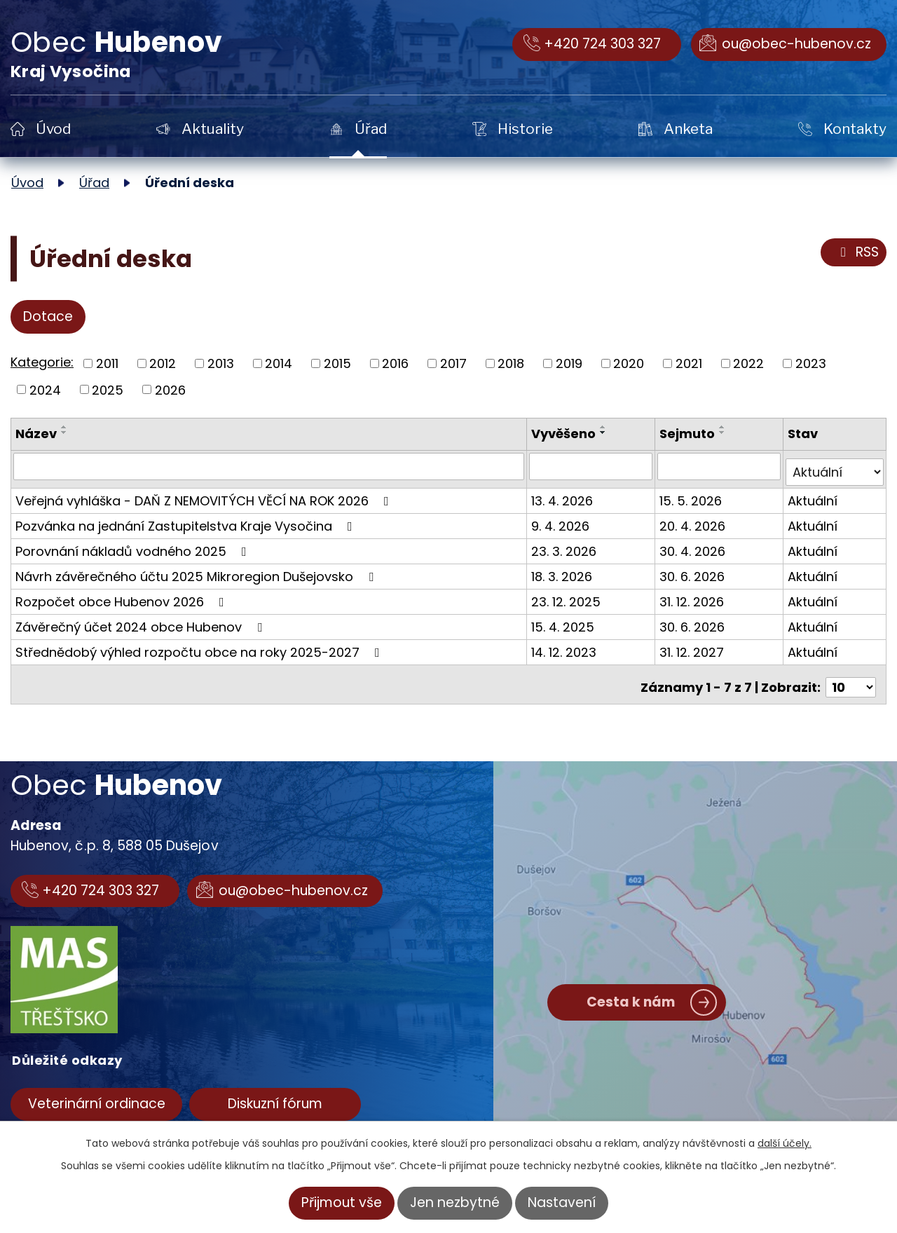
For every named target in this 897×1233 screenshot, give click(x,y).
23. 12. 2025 (568, 595)
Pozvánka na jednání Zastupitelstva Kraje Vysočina (186, 520)
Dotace (48, 316)
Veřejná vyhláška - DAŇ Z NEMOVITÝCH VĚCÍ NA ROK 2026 (205, 494)
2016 (395, 363)
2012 (162, 363)
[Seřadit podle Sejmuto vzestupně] (724, 427)
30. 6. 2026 (694, 570)
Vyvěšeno (566, 433)
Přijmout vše (341, 1202)
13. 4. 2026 (565, 494)
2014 (278, 363)
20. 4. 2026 (694, 520)
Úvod (53, 128)
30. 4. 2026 (694, 545)
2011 (107, 363)
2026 (170, 389)
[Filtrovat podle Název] (270, 466)
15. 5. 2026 (693, 494)
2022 (748, 363)
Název (36, 433)
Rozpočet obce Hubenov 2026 (122, 595)
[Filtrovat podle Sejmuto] (720, 466)
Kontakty (854, 128)
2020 (628, 363)
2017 (453, 363)
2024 (45, 389)
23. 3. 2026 (566, 545)
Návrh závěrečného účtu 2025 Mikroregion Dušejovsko (197, 570)
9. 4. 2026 (563, 520)
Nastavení (562, 1202)
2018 (511, 363)
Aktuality (213, 128)
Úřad (371, 128)
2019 (569, 363)
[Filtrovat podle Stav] (835, 466)
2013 (220, 363)
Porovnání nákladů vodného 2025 (133, 545)
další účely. (785, 1143)
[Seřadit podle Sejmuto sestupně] (724, 432)
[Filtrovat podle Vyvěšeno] (593, 466)
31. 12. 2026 (694, 595)
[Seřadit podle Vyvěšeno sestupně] (606, 432)
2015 (337, 363)
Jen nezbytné (455, 1202)
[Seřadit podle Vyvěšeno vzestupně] (606, 427)
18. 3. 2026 (564, 570)
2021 (689, 363)
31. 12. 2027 (694, 646)
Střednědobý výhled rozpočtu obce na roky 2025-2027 (200, 646)
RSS (857, 252)
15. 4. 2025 (565, 620)
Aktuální (813, 494)
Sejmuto (689, 433)
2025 (107, 389)
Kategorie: (42, 362)
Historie (525, 128)
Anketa (688, 128)
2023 (810, 363)
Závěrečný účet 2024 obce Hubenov (141, 620)
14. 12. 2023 (566, 646)
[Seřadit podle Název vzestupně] (64, 427)
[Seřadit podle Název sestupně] (64, 432)
